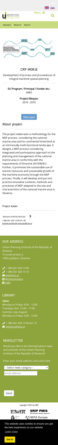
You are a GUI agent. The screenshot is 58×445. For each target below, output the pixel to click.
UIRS (8, 282)
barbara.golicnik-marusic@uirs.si (17, 223)
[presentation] (27, 383)
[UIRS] (11, 16)
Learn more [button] (11, 431)
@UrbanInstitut (14, 279)
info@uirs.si (12, 275)
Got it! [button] (9, 439)
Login (53, 3)
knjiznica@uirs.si (15, 326)
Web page (29, 117)
